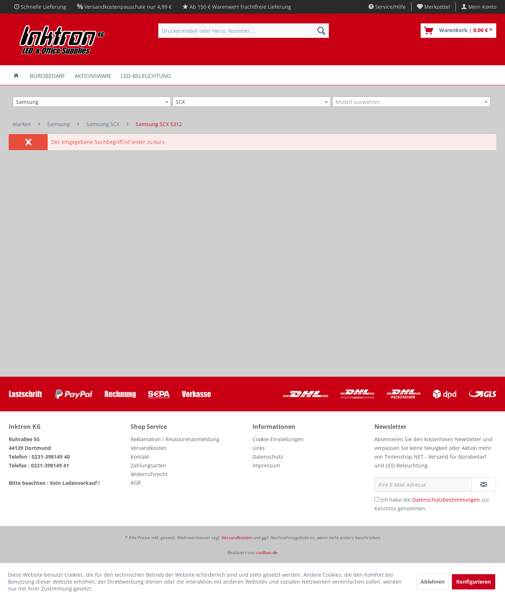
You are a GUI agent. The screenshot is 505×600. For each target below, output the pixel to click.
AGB (136, 482)
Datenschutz (267, 456)
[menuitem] (433, 6)
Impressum (266, 465)
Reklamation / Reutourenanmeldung (175, 439)
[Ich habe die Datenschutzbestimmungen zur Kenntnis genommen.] (376, 499)
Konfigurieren (473, 581)
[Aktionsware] (93, 75)
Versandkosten (149, 447)
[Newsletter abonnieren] (484, 484)
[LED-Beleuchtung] (146, 75)
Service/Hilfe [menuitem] (387, 6)
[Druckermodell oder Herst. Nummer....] (243, 30)
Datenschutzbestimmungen (446, 499)
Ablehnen (433, 581)
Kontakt (140, 456)
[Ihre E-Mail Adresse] (423, 484)
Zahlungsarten (148, 465)
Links (258, 447)
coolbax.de (267, 552)
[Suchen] (321, 30)
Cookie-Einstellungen (278, 439)
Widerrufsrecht (149, 474)
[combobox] (92, 102)
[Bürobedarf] (47, 75)
